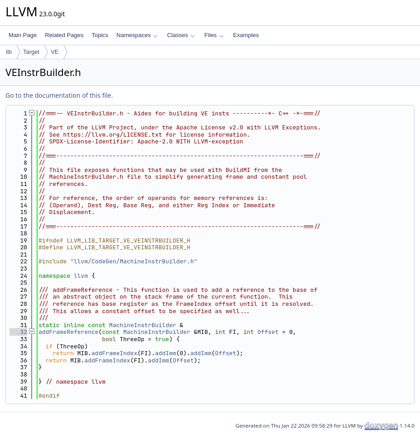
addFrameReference (68, 332)
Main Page (23, 35)
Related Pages (64, 35)
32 (18, 332)
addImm (165, 353)
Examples (246, 35)
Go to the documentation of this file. (59, 95)
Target (31, 51)
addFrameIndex (114, 353)
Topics (99, 35)
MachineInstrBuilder (142, 325)
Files (214, 35)
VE (54, 51)
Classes (181, 35)
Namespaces (137, 35)
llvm (81, 276)
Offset (268, 332)
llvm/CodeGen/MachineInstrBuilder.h (134, 261)
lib (9, 51)
